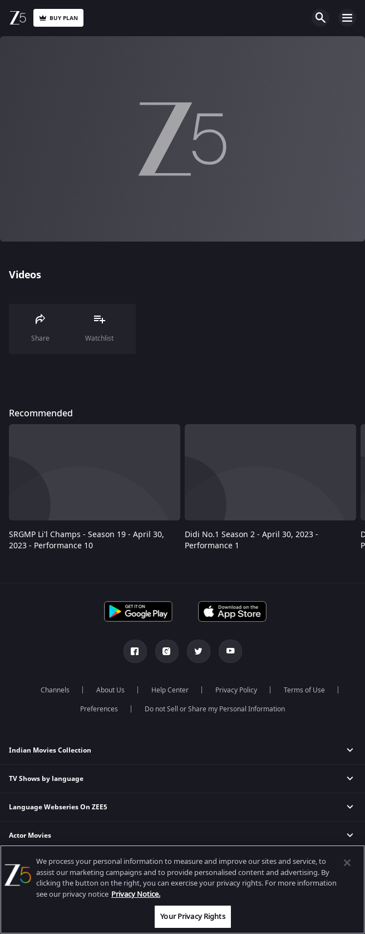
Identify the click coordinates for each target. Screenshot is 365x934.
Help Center (170, 690)
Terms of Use (304, 690)
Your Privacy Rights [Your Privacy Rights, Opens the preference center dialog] (192, 916)
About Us (110, 690)
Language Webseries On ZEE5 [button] (58, 807)
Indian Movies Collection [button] (50, 750)
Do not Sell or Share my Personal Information (215, 709)
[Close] (347, 863)
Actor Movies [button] (30, 835)
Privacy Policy (236, 690)
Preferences (99, 709)
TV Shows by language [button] (46, 779)
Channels (55, 690)
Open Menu (347, 18)
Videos (25, 275)
